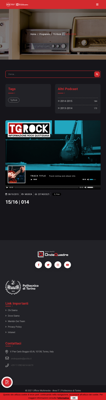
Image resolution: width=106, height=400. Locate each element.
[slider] (46, 187)
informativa (63, 398)
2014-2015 (65, 101)
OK (74, 398)
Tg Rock (13, 100)
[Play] (7, 187)
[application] (53, 187)
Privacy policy (13, 327)
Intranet (10, 332)
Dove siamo (12, 315)
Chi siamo (11, 310)
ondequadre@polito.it (18, 358)
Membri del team (15, 321)
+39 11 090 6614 (19, 365)
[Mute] (85, 187)
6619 (30, 365)
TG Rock (57, 34)
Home (33, 34)
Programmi (44, 34)
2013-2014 (65, 108)
